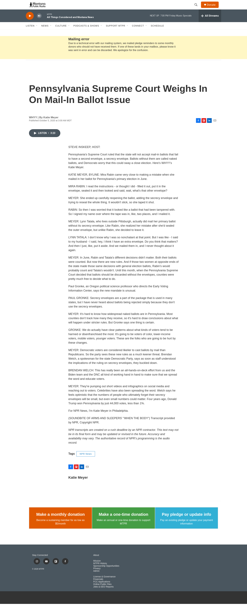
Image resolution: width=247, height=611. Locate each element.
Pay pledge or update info (186, 521)
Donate (213, 8)
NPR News (86, 461)
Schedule (157, 33)
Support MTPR (115, 33)
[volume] (39, 23)
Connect (138, 33)
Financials (98, 586)
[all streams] (210, 23)
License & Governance (104, 584)
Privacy (97, 575)
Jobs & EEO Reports (103, 594)
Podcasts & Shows (86, 33)
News (45, 33)
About (96, 562)
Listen (30, 33)
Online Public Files (102, 591)
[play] (29, 23)
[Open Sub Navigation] (37, 33)
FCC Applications (101, 589)
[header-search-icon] (197, 8)
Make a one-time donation (123, 521)
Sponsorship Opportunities (106, 573)
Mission (97, 568)
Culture (61, 33)
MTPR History (100, 570)
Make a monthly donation (60, 521)
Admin (96, 578)
